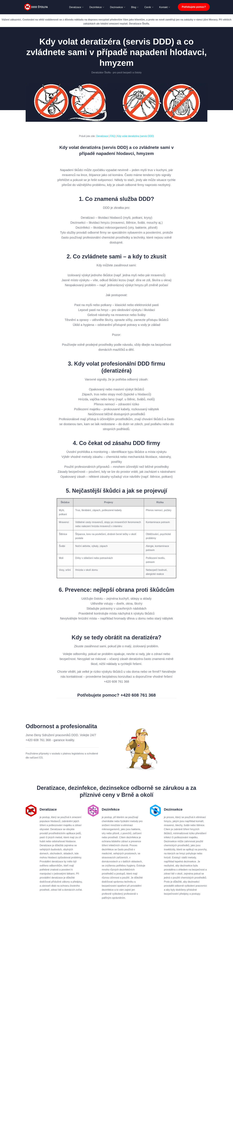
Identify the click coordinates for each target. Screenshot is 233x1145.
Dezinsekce (116, 7)
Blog (133, 7)
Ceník (147, 7)
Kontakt (163, 7)
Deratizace (75, 7)
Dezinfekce (95, 7)
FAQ (112, 136)
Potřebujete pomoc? (194, 7)
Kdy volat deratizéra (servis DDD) (135, 136)
